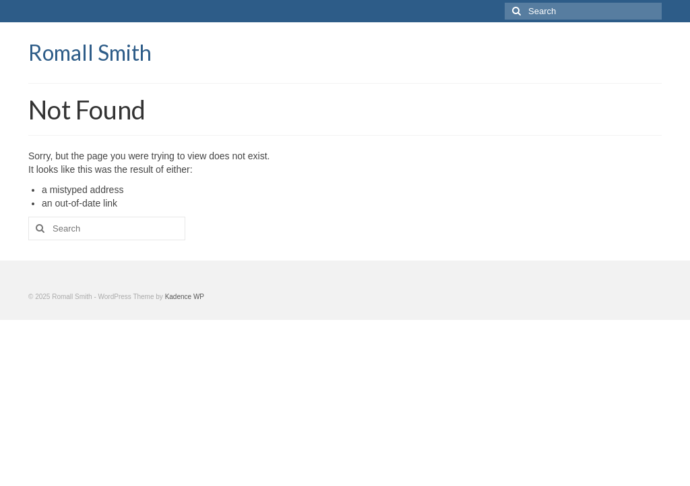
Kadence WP (184, 296)
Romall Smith (90, 52)
